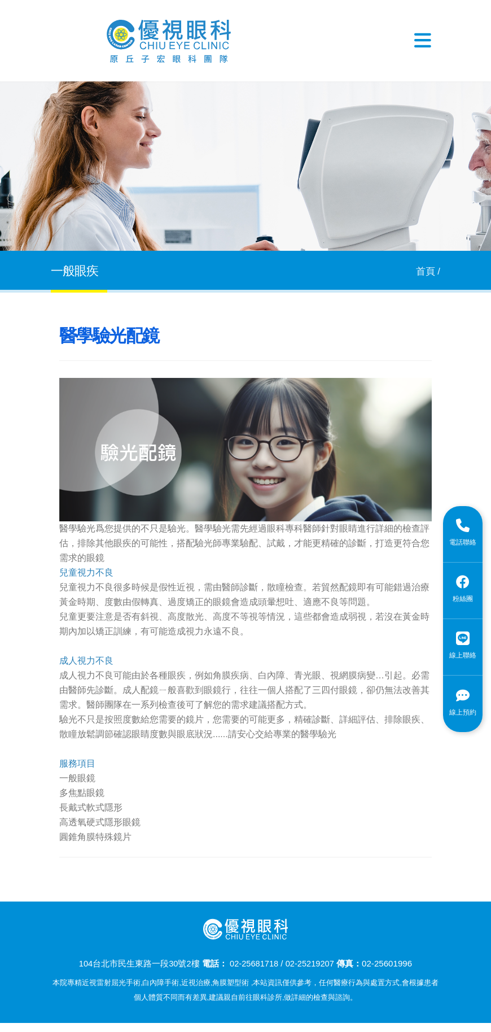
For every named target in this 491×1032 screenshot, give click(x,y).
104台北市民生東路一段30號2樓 (137, 963)
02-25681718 (254, 963)
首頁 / (428, 271)
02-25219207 (311, 963)
